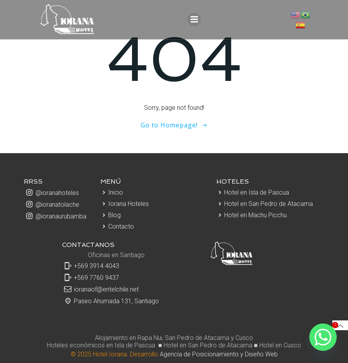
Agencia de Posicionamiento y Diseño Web (219, 354)
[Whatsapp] (323, 339)
